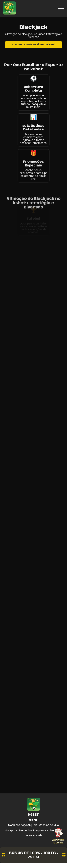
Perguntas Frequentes (33, 830)
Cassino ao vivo (49, 825)
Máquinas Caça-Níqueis (22, 825)
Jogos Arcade (33, 835)
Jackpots (11, 830)
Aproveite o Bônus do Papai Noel (33, 44)
